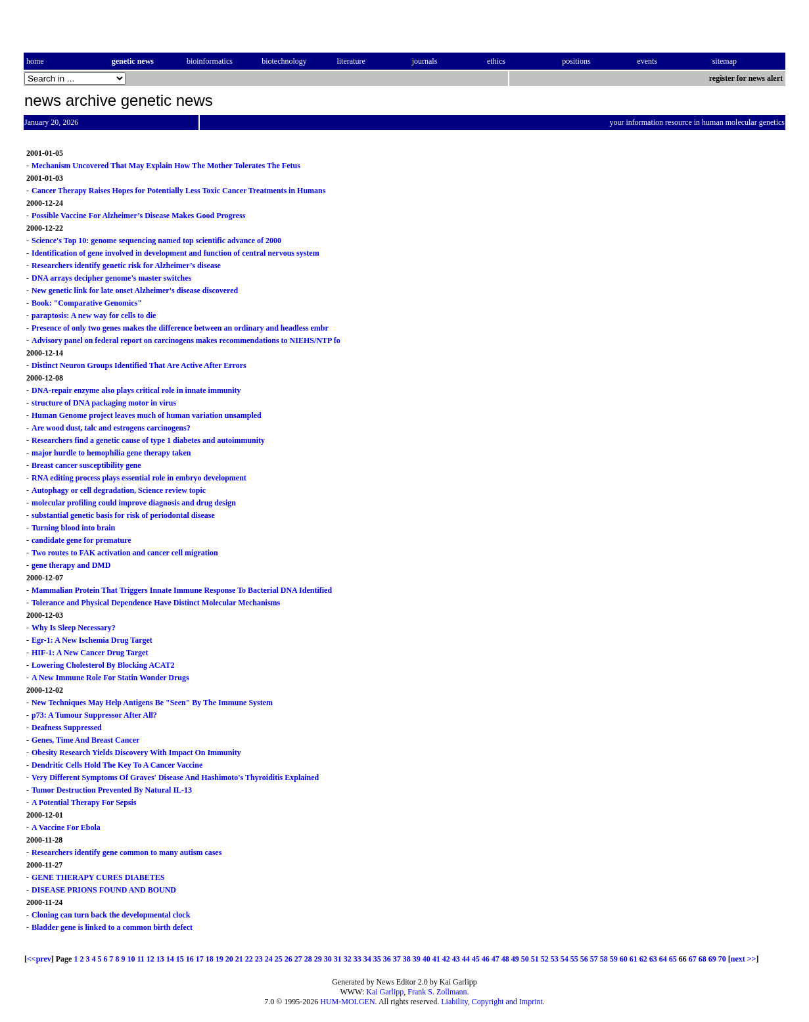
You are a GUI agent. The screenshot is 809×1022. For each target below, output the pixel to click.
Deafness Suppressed (67, 727)
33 (357, 959)
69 (712, 959)
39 (417, 959)
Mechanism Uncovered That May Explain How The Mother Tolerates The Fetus (166, 165)
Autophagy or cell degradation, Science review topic (119, 490)
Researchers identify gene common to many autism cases (126, 852)
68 (702, 959)
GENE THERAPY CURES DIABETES (98, 877)
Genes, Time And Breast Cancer (85, 740)
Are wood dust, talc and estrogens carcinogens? (111, 427)
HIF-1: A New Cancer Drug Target (90, 652)
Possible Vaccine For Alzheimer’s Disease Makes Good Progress (138, 215)
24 (269, 959)
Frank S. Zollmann (437, 991)
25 (279, 959)
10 (131, 959)
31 (338, 959)
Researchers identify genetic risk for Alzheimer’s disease (126, 265)
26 (288, 959)
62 (643, 959)
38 (407, 959)
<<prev (39, 959)
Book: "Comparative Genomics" (87, 303)
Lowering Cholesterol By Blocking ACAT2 (103, 665)
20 (229, 959)
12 (150, 959)
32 (348, 959)
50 (525, 959)
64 (663, 959)
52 (545, 959)
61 (633, 959)
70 (722, 959)
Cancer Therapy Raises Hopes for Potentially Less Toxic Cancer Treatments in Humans (178, 190)
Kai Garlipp (385, 991)
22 (249, 959)
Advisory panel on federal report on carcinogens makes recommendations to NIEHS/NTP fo (186, 340)
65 (673, 959)
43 (456, 959)
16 (190, 959)
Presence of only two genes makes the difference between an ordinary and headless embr (180, 328)
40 (426, 959)
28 (308, 959)
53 (555, 959)
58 (604, 959)
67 (693, 959)
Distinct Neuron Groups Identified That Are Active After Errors (139, 365)
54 (564, 959)
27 (298, 959)
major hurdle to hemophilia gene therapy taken (111, 452)
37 (397, 959)
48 (505, 959)
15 (180, 959)
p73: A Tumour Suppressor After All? (94, 715)
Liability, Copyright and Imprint (492, 1001)
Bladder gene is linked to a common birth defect (112, 927)
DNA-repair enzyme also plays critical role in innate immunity (136, 390)
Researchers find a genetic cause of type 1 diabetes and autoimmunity (148, 440)
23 (259, 959)
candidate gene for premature (81, 540)
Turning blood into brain (73, 527)
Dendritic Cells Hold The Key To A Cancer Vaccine (117, 765)
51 (535, 959)
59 (614, 959)
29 (318, 959)
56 (584, 959)
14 (170, 959)
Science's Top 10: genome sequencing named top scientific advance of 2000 (156, 240)
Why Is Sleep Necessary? (74, 627)
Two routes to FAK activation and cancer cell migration (125, 552)
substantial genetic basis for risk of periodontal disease (123, 515)
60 (624, 959)
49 (515, 959)
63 (653, 959)
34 (367, 959)
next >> (743, 959)
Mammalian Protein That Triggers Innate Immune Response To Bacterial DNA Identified (182, 590)
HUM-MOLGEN (347, 1001)
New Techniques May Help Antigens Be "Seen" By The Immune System (152, 702)
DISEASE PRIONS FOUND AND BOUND (104, 889)
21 (239, 959)
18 (210, 959)
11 (140, 959)
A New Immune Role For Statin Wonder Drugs (110, 677)
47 (495, 959)
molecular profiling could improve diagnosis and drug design (134, 502)
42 (446, 959)
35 (377, 959)
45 (476, 959)
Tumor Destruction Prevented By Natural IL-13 (112, 790)
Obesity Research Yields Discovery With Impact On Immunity (136, 752)
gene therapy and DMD (71, 565)
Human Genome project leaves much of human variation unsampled (147, 415)
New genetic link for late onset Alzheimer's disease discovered (135, 290)
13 (160, 959)
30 (328, 959)
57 (594, 959)
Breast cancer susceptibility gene (86, 465)
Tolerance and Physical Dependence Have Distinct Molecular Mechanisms (156, 602)
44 (466, 959)
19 (219, 959)
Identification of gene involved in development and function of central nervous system (175, 253)
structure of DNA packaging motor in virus (104, 402)
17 (200, 959)
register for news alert (747, 78)
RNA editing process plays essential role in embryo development (139, 477)
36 (387, 959)
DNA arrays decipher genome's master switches (111, 278)
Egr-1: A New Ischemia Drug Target (92, 640)
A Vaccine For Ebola (66, 827)
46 (486, 959)
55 (574, 959)
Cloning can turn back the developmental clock (111, 914)
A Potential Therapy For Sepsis (84, 802)
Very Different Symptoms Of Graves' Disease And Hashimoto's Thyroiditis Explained (175, 777)
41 (436, 959)
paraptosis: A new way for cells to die (94, 315)
